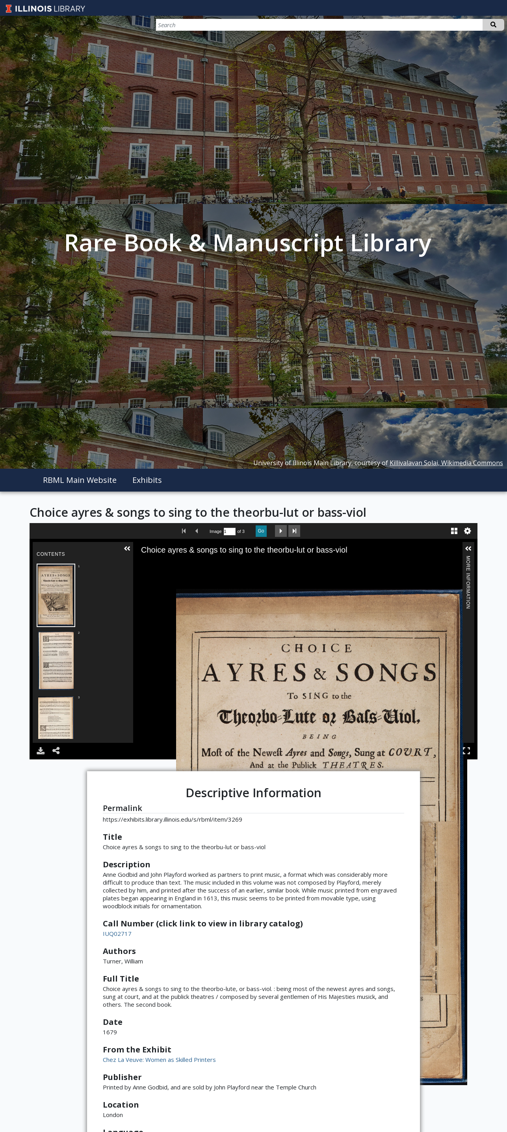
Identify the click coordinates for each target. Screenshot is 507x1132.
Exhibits (147, 480)
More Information (468, 559)
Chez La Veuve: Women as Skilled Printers (159, 1059)
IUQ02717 (117, 933)
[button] (127, 549)
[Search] (463, 25)
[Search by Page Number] (230, 531)
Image (216, 531)
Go (261, 531)
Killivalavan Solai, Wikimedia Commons (446, 462)
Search (493, 25)
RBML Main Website (80, 480)
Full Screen (466, 750)
